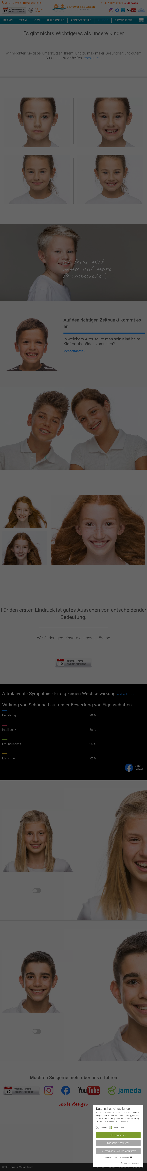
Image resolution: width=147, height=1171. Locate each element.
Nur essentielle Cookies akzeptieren (118, 1151)
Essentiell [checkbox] (103, 1127)
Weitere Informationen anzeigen (118, 1157)
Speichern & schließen (118, 1143)
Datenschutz (126, 1163)
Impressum (136, 1163)
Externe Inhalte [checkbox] (118, 1127)
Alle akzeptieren (118, 1135)
